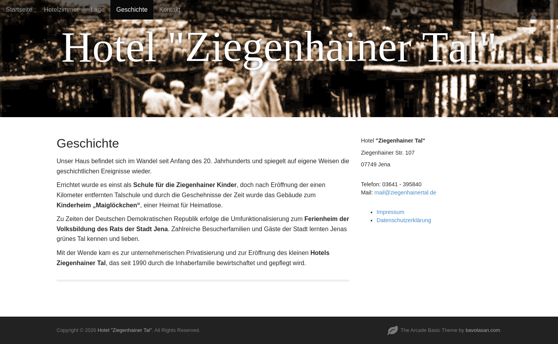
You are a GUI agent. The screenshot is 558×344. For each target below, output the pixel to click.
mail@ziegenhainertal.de (405, 192)
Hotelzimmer (61, 9)
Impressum (390, 212)
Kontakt (169, 9)
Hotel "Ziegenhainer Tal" (125, 330)
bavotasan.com (483, 330)
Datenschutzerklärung (404, 220)
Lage (98, 9)
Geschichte (131, 9)
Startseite (19, 9)
